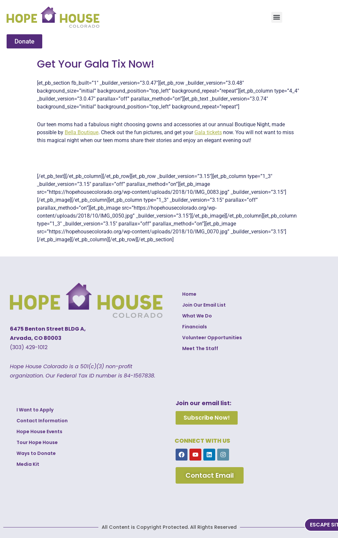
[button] (276, 17)
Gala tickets (208, 132)
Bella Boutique (81, 132)
